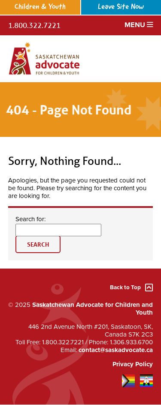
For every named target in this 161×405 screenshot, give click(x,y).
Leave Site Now (121, 7)
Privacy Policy (132, 364)
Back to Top (131, 288)
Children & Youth (40, 7)
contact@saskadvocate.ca (116, 350)
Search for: (30, 219)
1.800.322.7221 (34, 25)
